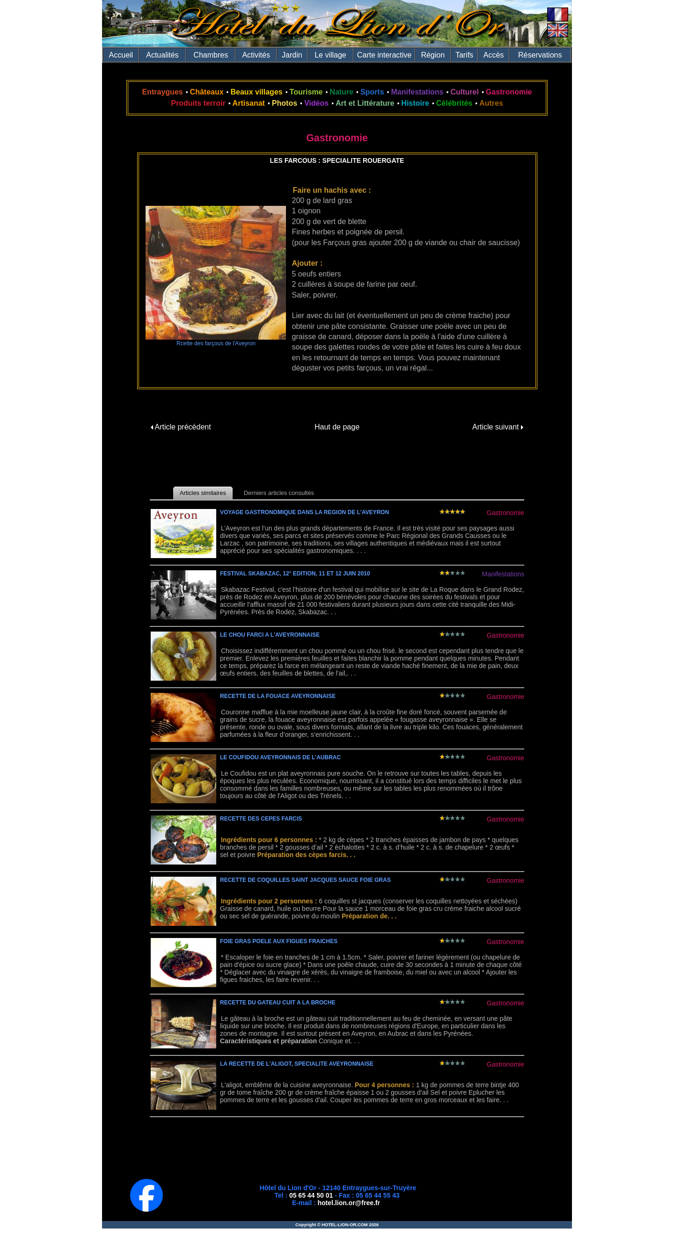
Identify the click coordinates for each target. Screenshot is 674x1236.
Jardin (292, 55)
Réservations (540, 55)
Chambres (210, 55)
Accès (494, 55)
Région (433, 55)
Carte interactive (384, 55)
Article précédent (181, 427)
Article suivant (497, 427)
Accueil (121, 55)
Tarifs (464, 55)
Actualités (162, 55)
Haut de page (337, 427)
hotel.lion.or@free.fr (349, 1203)
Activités (256, 55)
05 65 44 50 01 (311, 1195)
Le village (330, 55)
